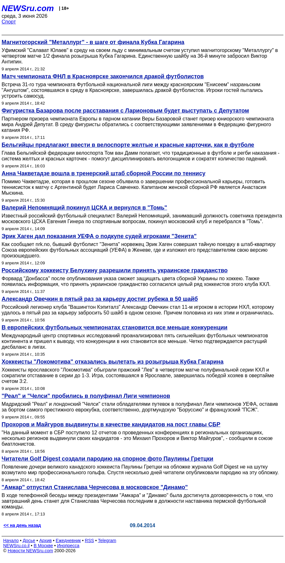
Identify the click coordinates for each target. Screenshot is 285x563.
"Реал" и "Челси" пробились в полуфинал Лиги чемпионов (86, 396)
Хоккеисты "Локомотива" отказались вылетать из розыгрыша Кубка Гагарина (112, 362)
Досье (29, 540)
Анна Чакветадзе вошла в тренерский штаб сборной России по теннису (103, 173)
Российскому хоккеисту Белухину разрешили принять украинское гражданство (115, 270)
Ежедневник (68, 540)
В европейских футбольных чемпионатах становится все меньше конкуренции (115, 327)
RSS (89, 540)
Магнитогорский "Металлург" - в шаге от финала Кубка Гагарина (93, 42)
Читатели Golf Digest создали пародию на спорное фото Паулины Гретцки (107, 459)
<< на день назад (22, 525)
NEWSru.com (28, 8)
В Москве (43, 545)
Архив (45, 540)
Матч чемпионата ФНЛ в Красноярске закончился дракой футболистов (103, 76)
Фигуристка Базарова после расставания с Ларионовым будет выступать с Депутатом (125, 110)
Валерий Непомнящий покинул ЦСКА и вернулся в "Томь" (84, 207)
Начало (11, 540)
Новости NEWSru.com (30, 550)
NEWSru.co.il (16, 545)
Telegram (107, 540)
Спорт (9, 21)
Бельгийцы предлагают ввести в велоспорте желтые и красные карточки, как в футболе (128, 145)
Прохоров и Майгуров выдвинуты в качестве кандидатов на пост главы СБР (111, 424)
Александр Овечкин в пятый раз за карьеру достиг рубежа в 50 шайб (100, 299)
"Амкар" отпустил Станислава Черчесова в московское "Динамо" (95, 487)
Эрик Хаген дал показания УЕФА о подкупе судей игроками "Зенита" (99, 236)
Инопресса (68, 545)
